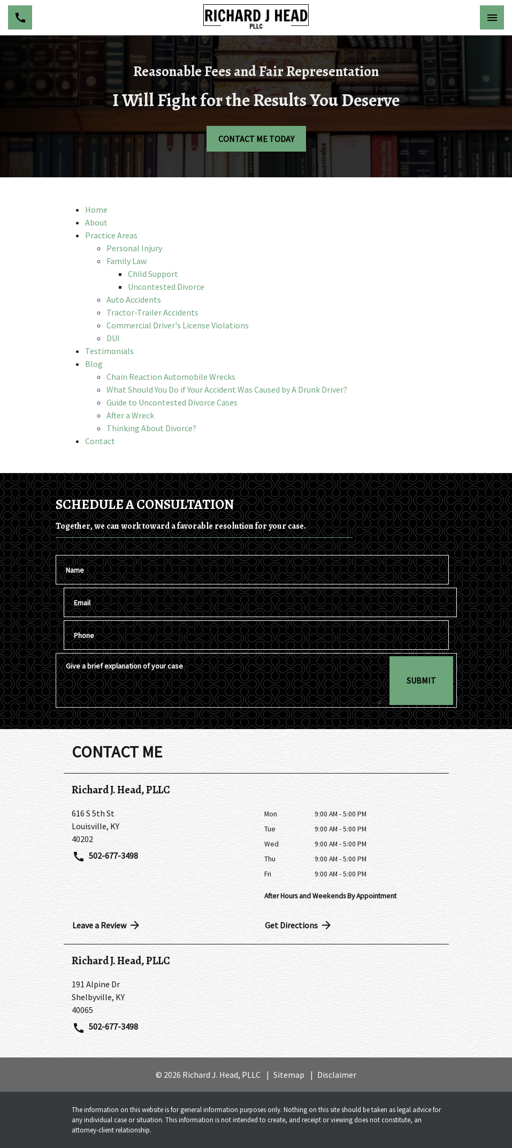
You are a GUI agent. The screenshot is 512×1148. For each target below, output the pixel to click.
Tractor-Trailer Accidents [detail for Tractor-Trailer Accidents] (152, 312)
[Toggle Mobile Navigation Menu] (492, 17)
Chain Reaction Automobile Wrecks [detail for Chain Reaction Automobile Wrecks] (170, 376)
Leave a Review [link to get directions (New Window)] (107, 925)
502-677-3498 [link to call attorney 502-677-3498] (105, 856)
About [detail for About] (96, 222)
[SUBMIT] (421, 680)
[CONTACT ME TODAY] (256, 139)
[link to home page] (255, 17)
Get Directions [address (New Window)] (299, 925)
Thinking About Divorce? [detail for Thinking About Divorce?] (151, 428)
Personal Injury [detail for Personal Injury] (134, 248)
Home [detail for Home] (96, 209)
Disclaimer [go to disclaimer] (336, 1074)
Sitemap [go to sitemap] (288, 1074)
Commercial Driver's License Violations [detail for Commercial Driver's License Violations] (177, 325)
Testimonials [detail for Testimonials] (109, 351)
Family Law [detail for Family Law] (126, 261)
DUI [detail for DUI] (113, 338)
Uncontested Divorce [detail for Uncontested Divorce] (166, 286)
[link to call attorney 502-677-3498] (20, 17)
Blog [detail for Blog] (94, 363)
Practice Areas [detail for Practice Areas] (111, 235)
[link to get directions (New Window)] (160, 826)
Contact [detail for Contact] (100, 441)
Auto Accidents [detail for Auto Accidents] (133, 299)
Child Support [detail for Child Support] (153, 273)
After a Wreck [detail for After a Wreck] (130, 415)
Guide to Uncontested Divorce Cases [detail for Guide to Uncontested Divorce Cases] (172, 402)
